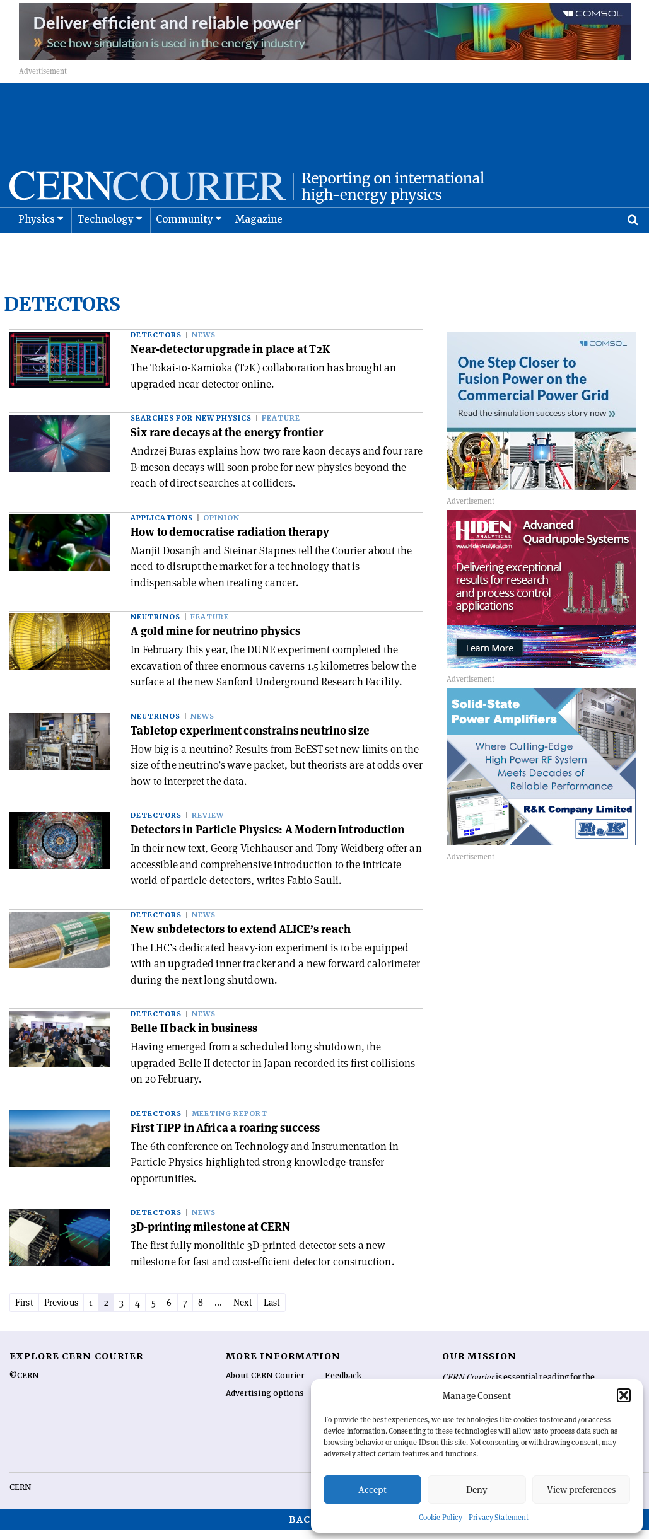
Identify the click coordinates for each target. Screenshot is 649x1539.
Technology (105, 251)
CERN (20, 1496)
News (204, 342)
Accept (372, 1489)
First (26, 1310)
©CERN (23, 1384)
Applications (162, 525)
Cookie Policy (440, 1517)
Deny (477, 1489)
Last (312, 1310)
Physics (36, 251)
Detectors (156, 342)
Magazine (259, 251)
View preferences (581, 1489)
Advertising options (265, 1402)
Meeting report (229, 1121)
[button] (623, 1395)
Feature (281, 426)
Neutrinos (155, 624)
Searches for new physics (191, 426)
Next (279, 1310)
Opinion (221, 525)
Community (185, 251)
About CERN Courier (265, 1384)
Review (208, 823)
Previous (69, 1310)
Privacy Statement (499, 1517)
